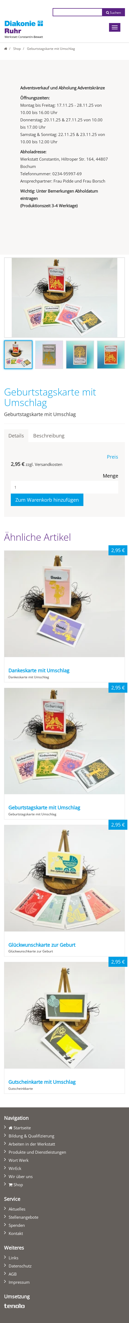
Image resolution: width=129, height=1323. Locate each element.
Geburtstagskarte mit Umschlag (44, 807)
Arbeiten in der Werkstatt (32, 1144)
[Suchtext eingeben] (77, 12)
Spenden (17, 1225)
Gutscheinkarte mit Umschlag (42, 1082)
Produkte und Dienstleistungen (37, 1152)
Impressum (19, 1282)
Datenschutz (20, 1266)
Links (13, 1257)
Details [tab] (16, 435)
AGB (13, 1274)
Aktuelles (17, 1209)
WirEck (15, 1168)
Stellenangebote (23, 1217)
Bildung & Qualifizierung (31, 1136)
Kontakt (16, 1233)
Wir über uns (21, 1176)
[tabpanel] (64, 297)
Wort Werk (19, 1160)
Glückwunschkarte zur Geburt (41, 945)
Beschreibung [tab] (48, 435)
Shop (17, 48)
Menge (110, 475)
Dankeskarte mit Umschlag (38, 670)
